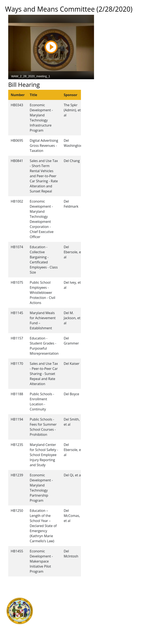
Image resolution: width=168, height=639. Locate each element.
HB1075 (17, 282)
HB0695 (17, 140)
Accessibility (94, 618)
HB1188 (17, 394)
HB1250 (17, 510)
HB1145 (17, 313)
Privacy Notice (95, 622)
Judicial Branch (51, 599)
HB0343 (17, 105)
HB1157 (17, 338)
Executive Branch (53, 594)
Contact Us (93, 599)
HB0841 (17, 160)
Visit (88, 604)
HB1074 (17, 247)
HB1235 (17, 444)
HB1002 (17, 201)
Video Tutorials (96, 627)
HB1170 (17, 363)
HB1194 (17, 419)
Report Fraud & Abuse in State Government (52, 627)
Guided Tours (95, 594)
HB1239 (17, 475)
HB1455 (17, 551)
